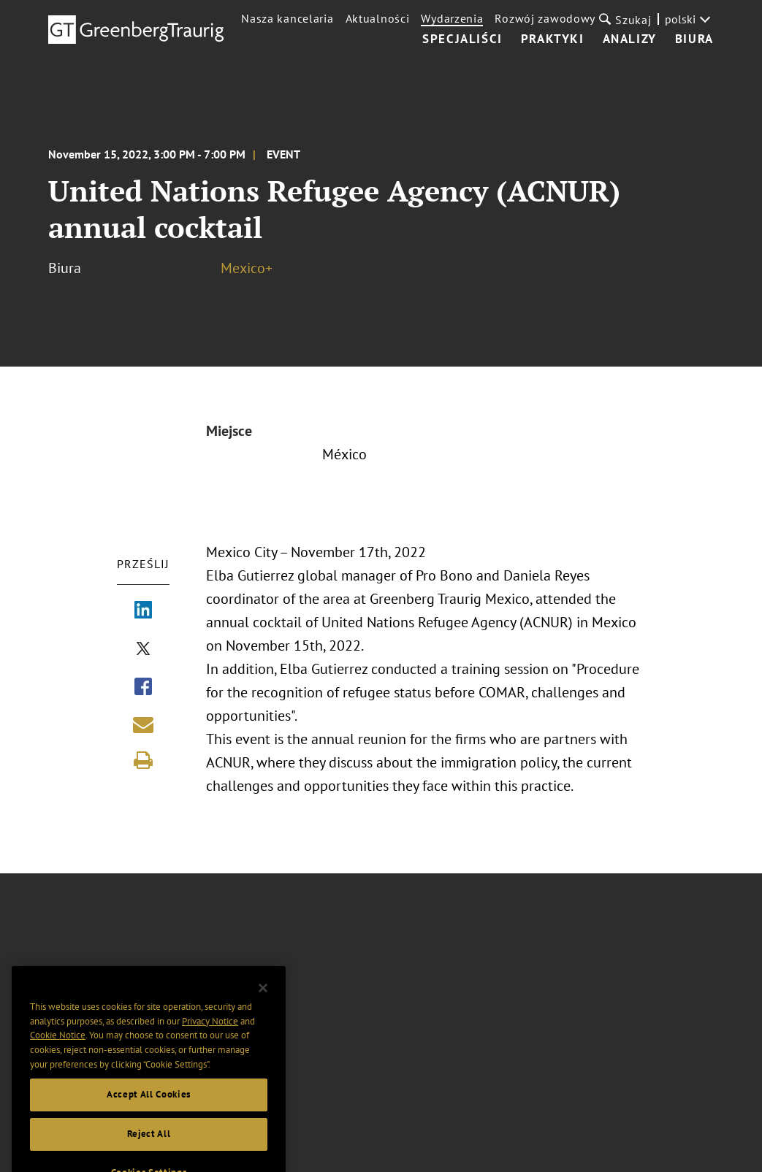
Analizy (630, 39)
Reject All (149, 1147)
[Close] (263, 1001)
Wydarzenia (452, 18)
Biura (694, 39)
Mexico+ (247, 267)
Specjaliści (462, 39)
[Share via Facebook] (143, 688)
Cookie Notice (57, 1049)
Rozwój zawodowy (545, 18)
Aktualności (378, 18)
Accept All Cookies (149, 1108)
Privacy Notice (210, 1034)
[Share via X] (143, 650)
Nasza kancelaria (287, 18)
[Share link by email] (143, 724)
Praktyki (552, 39)
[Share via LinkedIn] (143, 611)
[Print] (143, 760)
